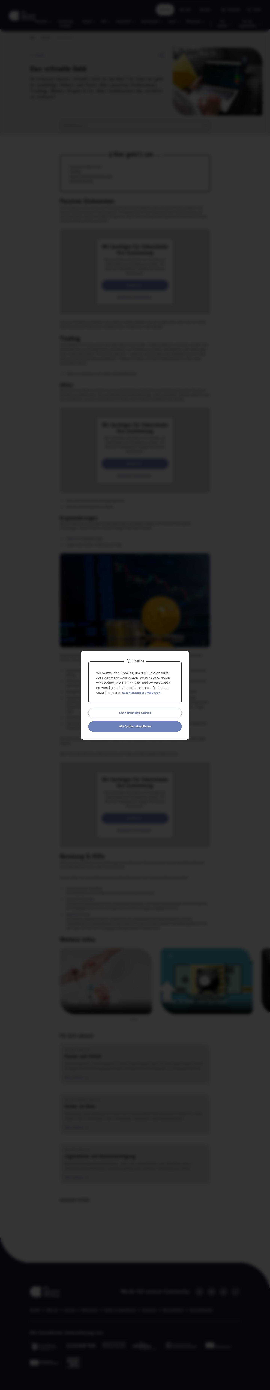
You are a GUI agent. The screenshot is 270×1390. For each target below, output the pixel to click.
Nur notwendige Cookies (135, 713)
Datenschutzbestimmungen (141, 693)
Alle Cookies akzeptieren (135, 726)
